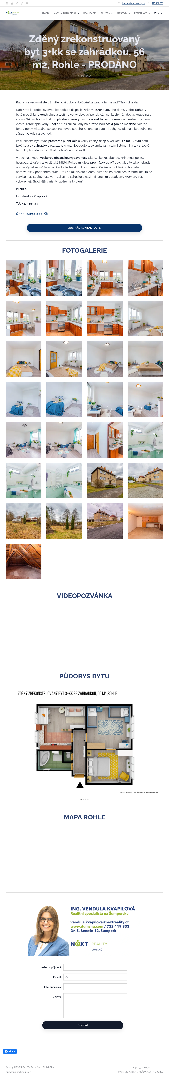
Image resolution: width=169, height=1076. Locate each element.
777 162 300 (157, 3)
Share (10, 1051)
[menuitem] (40, 13)
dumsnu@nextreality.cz (133, 3)
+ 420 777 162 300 (142, 1067)
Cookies (159, 1071)
